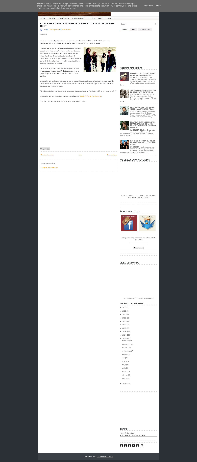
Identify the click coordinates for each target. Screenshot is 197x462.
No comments (66, 30)
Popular (125, 29)
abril (123, 368)
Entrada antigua (112, 155)
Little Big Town (54, 30)
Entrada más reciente (47, 155)
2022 (124, 308)
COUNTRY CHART (95, 18)
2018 (124, 321)
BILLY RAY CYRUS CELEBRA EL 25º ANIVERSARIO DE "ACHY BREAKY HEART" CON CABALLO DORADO (143, 125)
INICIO (42, 18)
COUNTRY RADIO (78, 18)
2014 (124, 335)
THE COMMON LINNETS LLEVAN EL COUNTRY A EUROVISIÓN (143, 91)
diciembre (125, 341)
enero (124, 378)
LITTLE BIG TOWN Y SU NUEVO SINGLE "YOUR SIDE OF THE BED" (77, 24)
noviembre (126, 344)
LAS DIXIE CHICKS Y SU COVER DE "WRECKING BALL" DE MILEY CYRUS (143, 143)
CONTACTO (110, 18)
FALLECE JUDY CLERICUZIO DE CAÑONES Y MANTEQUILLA (143, 74)
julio (123, 358)
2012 (124, 383)
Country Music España (105, 457)
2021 (124, 311)
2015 (124, 332)
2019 (124, 318)
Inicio (80, 155)
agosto (124, 354)
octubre (125, 348)
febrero (125, 375)
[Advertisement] (139, 48)
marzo (124, 371)
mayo (124, 365)
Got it (158, 6)
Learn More (148, 6)
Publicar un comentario (49, 167)
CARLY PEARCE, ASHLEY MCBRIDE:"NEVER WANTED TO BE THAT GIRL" (138, 196)
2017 (124, 325)
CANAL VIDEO (64, 18)
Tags (133, 29)
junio (124, 361)
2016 (124, 328)
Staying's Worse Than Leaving (90, 96)
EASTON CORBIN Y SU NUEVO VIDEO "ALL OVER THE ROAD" (142, 108)
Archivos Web (145, 29)
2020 (124, 314)
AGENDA (51, 18)
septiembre (126, 351)
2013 (124, 338)
